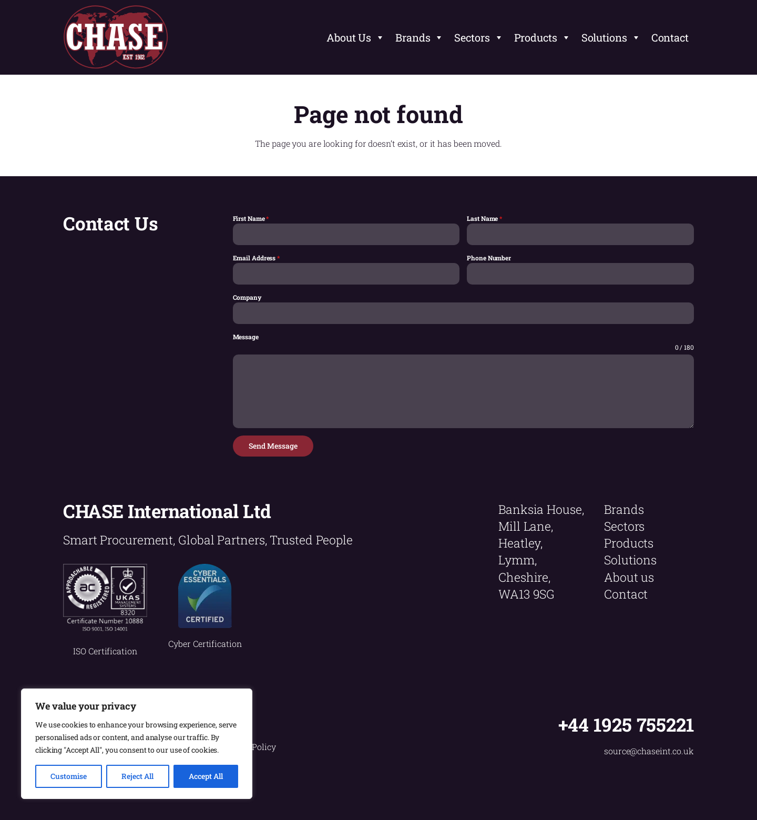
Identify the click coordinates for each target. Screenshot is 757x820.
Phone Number (489, 258)
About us (629, 577)
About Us (355, 37)
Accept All (206, 776)
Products (542, 37)
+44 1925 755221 (626, 724)
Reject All (137, 776)
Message (246, 336)
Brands (419, 37)
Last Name (484, 218)
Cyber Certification (204, 643)
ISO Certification (105, 650)
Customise (68, 776)
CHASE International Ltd (167, 511)
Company (247, 297)
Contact (670, 37)
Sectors (478, 37)
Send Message (273, 446)
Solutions (611, 37)
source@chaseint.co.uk (649, 750)
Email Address (256, 258)
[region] (136, 744)
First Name (251, 218)
